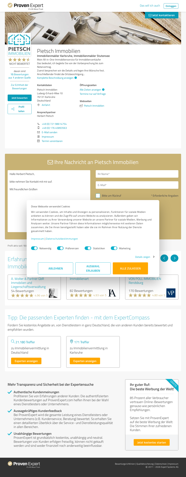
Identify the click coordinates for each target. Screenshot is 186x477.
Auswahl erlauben (93, 268)
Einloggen (171, 6)
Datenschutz (160, 463)
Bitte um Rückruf (111, 196)
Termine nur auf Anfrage (93, 93)
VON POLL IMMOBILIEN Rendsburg (145, 280)
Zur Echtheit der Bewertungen (19, 86)
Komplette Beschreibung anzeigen (56, 77)
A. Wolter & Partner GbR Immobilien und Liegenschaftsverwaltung (28, 282)
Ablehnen (55, 268)
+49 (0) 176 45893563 (54, 128)
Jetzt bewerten (20, 97)
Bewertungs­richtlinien (125, 463)
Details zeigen (135, 257)
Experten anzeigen (26, 361)
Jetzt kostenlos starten (151, 442)
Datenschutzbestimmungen (69, 238)
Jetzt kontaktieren (162, 15)
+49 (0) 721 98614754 (54, 124)
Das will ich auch (150, 5)
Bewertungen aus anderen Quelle (19, 76)
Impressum (44, 238)
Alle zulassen (130, 268)
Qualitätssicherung (144, 463)
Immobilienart (79, 278)
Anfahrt (46, 105)
